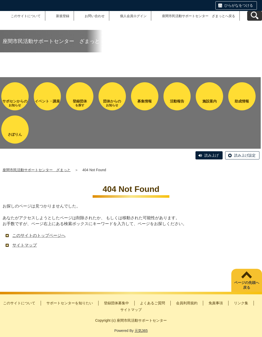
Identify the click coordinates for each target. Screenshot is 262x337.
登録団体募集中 (116, 303)
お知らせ (15, 103)
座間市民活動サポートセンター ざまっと (37, 170)
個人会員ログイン (133, 16)
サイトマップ (24, 245)
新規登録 (62, 16)
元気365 (141, 331)
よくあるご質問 (152, 303)
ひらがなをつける (238, 5)
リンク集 (241, 303)
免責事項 (216, 303)
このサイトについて (26, 16)
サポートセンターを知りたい (69, 303)
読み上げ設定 (245, 155)
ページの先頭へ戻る (246, 285)
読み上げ (211, 155)
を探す (80, 103)
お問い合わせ (95, 16)
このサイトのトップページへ (39, 235)
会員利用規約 (187, 303)
